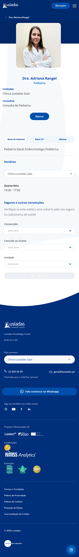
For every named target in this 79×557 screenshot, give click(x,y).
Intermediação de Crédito (16, 514)
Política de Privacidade (15, 495)
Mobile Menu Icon (74, 5)
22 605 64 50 (15, 371)
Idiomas (62, 139)
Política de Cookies (13, 501)
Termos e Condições (14, 489)
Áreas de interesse (16, 139)
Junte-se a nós (11, 339)
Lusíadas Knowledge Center (17, 334)
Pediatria (39, 83)
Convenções (11, 224)
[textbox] (39, 230)
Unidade (9, 257)
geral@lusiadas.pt (64, 371)
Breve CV (39, 139)
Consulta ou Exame (15, 240)
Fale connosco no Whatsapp (42, 391)
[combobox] (39, 230)
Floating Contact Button (72, 550)
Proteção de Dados (13, 507)
